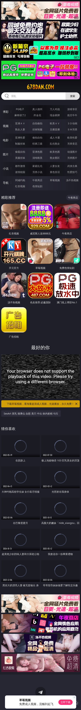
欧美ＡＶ (55, 123)
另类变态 (72, 143)
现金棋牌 (55, 115)
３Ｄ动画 (72, 123)
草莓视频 (55, 180)
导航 (6, 183)
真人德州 (37, 109)
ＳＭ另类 (72, 129)
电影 (6, 140)
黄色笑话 (55, 172)
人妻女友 (55, 166)
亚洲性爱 (20, 137)
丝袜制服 (37, 129)
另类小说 (37, 172)
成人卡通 (55, 137)
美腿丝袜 (20, 157)
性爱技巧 (72, 172)
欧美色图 (55, 151)
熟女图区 (55, 157)
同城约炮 (20, 180)
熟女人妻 (20, 129)
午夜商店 (37, 180)
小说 (6, 168)
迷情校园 (20, 172)
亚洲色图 (37, 151)
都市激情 (20, 166)
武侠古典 (72, 166)
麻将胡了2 (20, 115)
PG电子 (20, 109)
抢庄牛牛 (72, 115)
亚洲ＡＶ (20, 123)
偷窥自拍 (20, 151)
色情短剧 (37, 186)
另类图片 (72, 157)
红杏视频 (20, 186)
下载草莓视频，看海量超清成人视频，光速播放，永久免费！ (42, 404)
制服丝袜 (20, 143)
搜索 (72, 96)
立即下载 (65, 702)
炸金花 (37, 115)
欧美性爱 (72, 137)
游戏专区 (72, 109)
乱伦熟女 (55, 143)
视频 (6, 126)
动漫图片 (72, 151)
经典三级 (37, 143)
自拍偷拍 (37, 123)
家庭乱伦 (37, 166)
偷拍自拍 (37, 137)
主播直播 (55, 129)
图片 (6, 154)
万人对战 (55, 109)
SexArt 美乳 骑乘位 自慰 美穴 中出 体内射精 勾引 (31, 413)
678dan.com (40, 87)
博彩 (6, 112)
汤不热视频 (72, 180)
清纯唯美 (37, 157)
